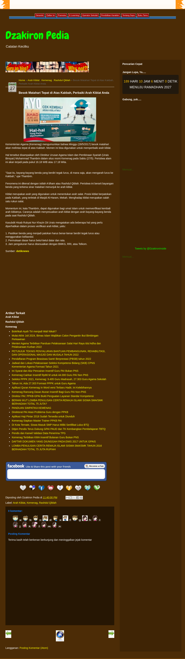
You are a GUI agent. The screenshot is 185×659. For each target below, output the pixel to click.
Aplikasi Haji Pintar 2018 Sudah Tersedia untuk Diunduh (43, 416)
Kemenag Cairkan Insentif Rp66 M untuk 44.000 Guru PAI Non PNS (50, 375)
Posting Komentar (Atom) (34, 647)
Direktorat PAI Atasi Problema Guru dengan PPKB (40, 412)
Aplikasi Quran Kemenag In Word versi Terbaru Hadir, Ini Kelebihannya (52, 387)
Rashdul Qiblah (62, 80)
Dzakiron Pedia (37, 35)
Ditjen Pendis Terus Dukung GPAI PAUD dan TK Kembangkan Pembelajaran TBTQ (59, 429)
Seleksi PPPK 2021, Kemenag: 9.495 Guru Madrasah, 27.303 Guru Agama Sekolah (59, 379)
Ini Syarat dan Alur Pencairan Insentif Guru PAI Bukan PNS (45, 370)
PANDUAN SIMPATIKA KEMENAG (31, 407)
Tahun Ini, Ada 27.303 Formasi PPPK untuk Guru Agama (44, 383)
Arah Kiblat (34, 80)
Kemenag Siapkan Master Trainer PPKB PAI (37, 420)
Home (22, 80)
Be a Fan (94, 466)
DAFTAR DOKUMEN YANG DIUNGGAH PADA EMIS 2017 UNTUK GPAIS (54, 441)
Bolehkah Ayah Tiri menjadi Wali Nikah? (34, 331)
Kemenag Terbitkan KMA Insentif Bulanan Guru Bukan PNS (45, 437)
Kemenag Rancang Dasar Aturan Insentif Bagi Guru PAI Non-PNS (49, 391)
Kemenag (47, 80)
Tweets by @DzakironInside (150, 248)
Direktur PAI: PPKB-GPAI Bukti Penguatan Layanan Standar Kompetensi (53, 396)
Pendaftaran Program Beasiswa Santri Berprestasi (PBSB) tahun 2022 (51, 358)
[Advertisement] (60, 282)
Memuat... (128, 169)
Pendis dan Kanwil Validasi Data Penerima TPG (39, 433)
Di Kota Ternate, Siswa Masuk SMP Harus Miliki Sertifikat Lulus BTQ (50, 424)
